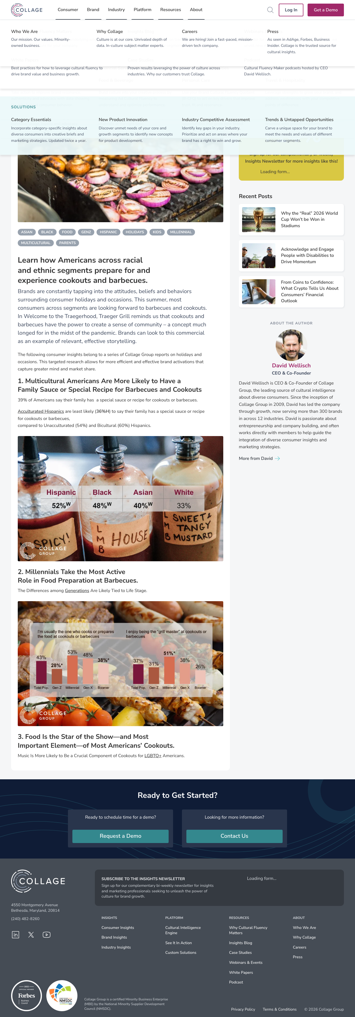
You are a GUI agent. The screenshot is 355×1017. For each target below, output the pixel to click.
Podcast (236, 982)
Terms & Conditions (279, 1009)
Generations (77, 591)
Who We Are (304, 927)
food (67, 232)
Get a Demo (326, 10)
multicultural (35, 242)
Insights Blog (240, 943)
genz (86, 232)
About (196, 10)
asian (26, 232)
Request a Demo (120, 836)
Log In (291, 10)
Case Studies (240, 952)
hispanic (108, 232)
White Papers (241, 972)
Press (298, 957)
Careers (299, 947)
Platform (142, 10)
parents (67, 242)
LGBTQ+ (153, 756)
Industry (116, 10)
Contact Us (234, 836)
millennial (181, 232)
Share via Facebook (300, 83)
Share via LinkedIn (264, 83)
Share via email (318, 83)
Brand (93, 10)
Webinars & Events (245, 962)
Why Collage (304, 937)
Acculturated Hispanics (41, 411)
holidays (135, 232)
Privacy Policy (243, 1009)
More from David (256, 458)
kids (157, 232)
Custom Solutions (180, 952)
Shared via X (282, 83)
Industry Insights (116, 947)
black (47, 232)
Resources (170, 10)
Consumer (68, 10)
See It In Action (178, 943)
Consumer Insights (118, 927)
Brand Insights (114, 937)
